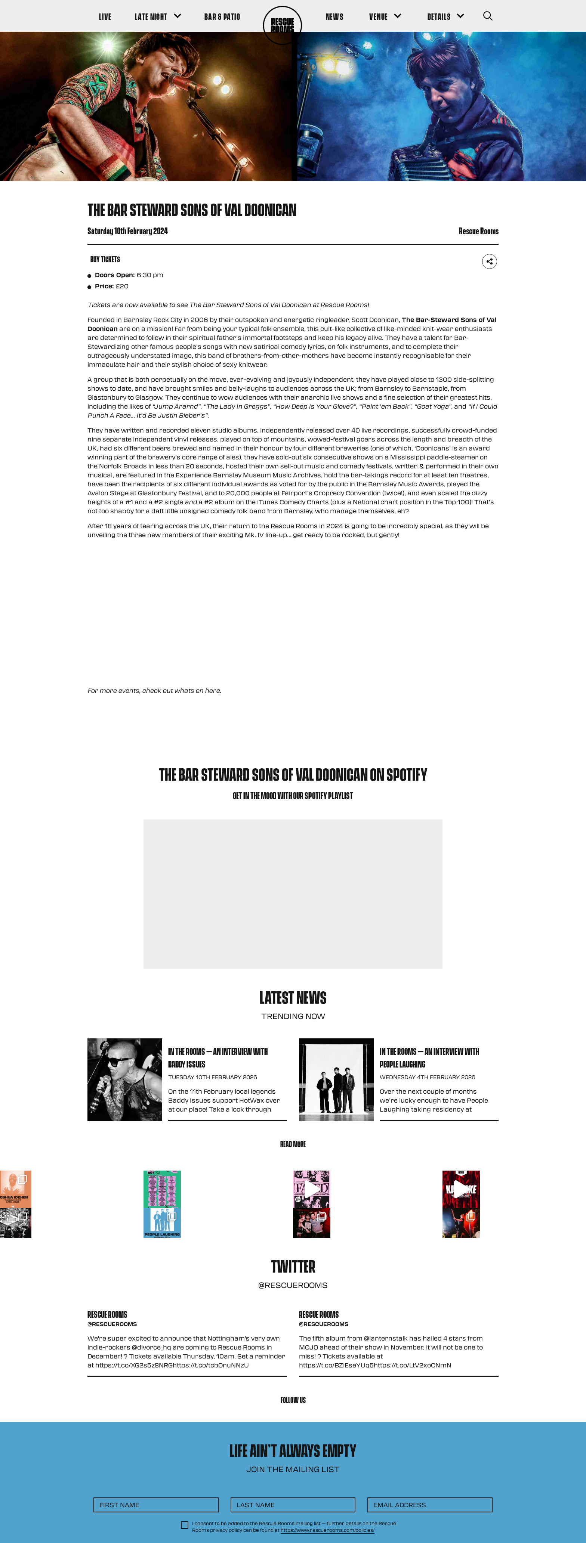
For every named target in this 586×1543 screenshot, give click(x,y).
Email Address (399, 1504)
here (212, 690)
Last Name (256, 1504)
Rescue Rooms (343, 304)
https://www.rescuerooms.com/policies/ (327, 1530)
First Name (119, 1504)
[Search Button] (488, 16)
